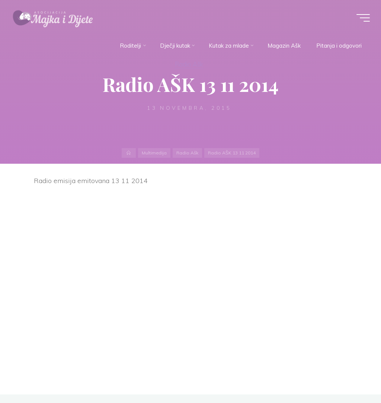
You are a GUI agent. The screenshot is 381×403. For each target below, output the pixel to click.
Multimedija (154, 153)
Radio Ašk (189, 64)
